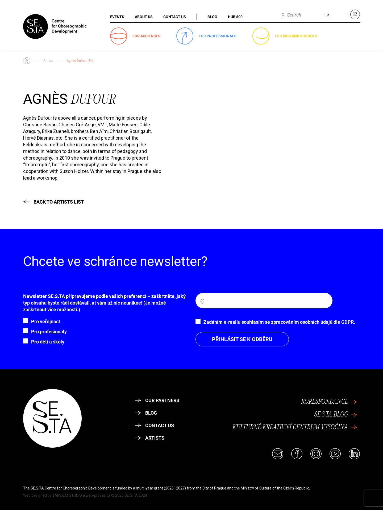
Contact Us (154, 425)
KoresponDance (329, 402)
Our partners (157, 400)
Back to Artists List (53, 202)
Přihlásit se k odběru (242, 339)
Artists (48, 61)
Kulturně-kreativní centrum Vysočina (294, 427)
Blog (146, 413)
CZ (355, 14)
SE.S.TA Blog (335, 414)
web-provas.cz (98, 495)
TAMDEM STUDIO (67, 495)
